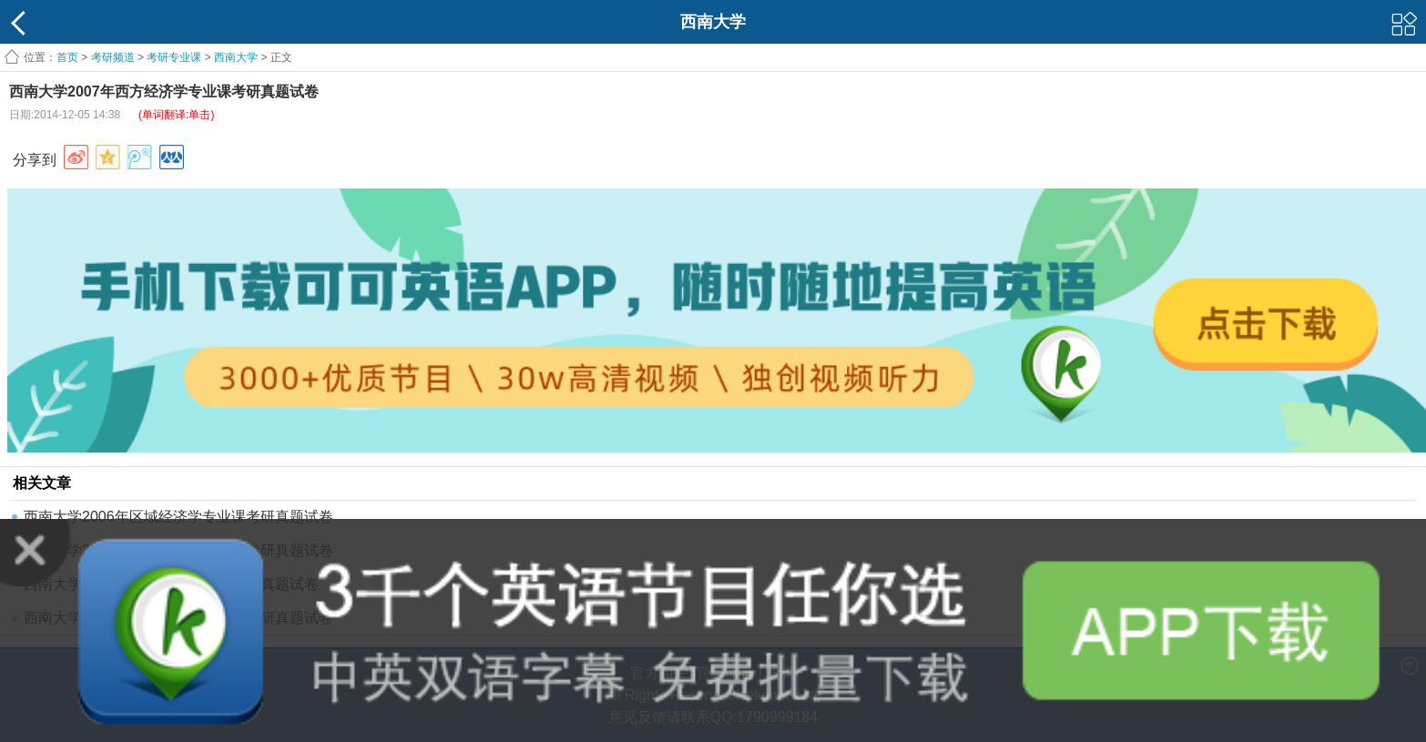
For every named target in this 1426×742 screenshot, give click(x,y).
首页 (67, 57)
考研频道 (113, 57)
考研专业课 (174, 57)
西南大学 (236, 57)
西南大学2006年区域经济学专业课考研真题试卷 (178, 516)
